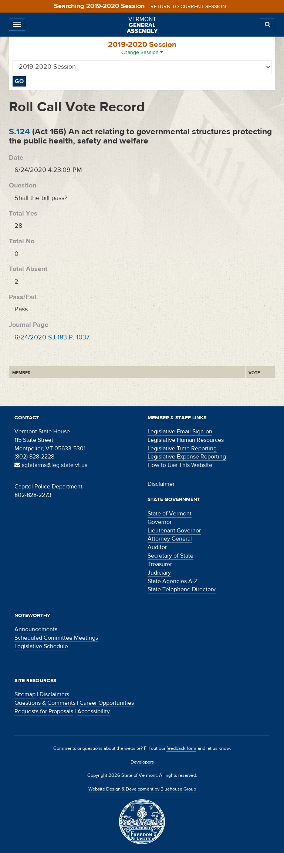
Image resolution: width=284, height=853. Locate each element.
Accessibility (93, 711)
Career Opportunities (107, 703)
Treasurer (160, 564)
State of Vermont (170, 513)
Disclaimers (54, 694)
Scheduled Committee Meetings (56, 638)
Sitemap (25, 694)
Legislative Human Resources (186, 440)
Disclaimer (161, 484)
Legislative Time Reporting (182, 448)
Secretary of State (170, 555)
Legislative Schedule (41, 646)
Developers (142, 762)
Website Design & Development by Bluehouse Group (142, 789)
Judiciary (159, 572)
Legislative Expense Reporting (187, 456)
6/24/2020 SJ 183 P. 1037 (51, 337)
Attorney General (170, 538)
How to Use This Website (180, 465)
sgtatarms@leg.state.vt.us (50, 465)
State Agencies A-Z (172, 581)
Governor (160, 522)
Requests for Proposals (43, 711)
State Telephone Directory (182, 589)
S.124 (19, 131)
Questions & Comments (44, 703)
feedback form (181, 748)
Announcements (35, 629)
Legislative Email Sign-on (180, 431)
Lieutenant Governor (174, 530)
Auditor (157, 547)
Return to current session (188, 6)
